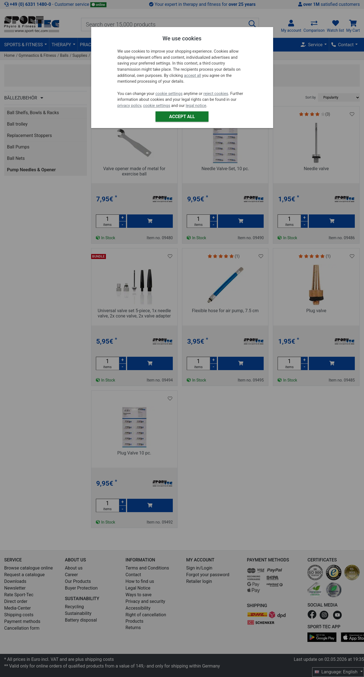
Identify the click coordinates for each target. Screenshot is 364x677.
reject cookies (215, 93)
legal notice (196, 105)
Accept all (182, 116)
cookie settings (168, 93)
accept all (192, 75)
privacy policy (129, 105)
